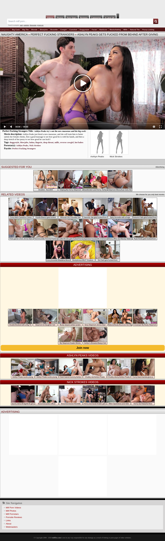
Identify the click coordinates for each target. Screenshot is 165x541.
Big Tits (25, 30)
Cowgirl (63, 30)
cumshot (26, 25)
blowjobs (24, 142)
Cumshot (73, 30)
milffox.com (56, 538)
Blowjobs (44, 30)
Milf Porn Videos (13, 507)
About (8, 523)
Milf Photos (11, 511)
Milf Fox (82, 7)
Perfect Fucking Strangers (52, 34)
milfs (57, 142)
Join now (82, 347)
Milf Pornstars (12, 514)
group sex (40, 25)
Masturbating (115, 30)
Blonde (34, 30)
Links (8, 520)
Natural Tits (135, 30)
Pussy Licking (148, 30)
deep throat (48, 142)
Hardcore (103, 30)
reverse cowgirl (67, 142)
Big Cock (16, 30)
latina (31, 142)
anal (21, 25)
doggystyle (14, 142)
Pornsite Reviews (14, 517)
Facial (94, 30)
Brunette (54, 30)
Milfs (125, 30)
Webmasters (12, 527)
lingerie (38, 142)
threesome (33, 25)
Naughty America (14, 34)
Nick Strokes (35, 145)
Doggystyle (84, 30)
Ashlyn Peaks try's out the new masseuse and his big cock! (60, 131)
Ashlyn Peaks (22, 145)
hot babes (79, 142)
